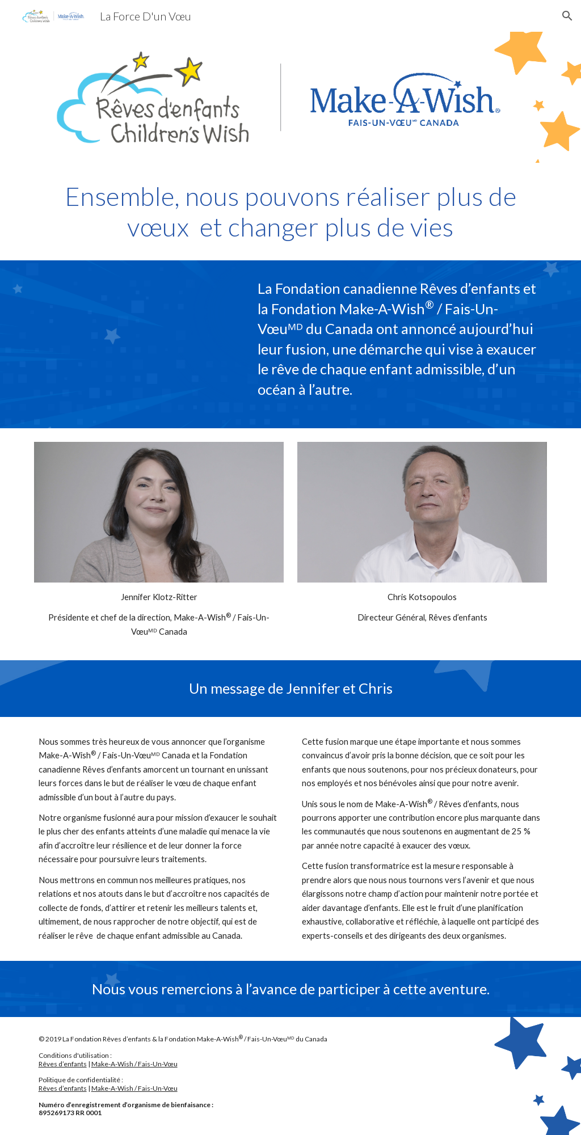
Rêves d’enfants (63, 1064)
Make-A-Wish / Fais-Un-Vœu (134, 1064)
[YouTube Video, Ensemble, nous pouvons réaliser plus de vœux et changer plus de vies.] (137, 344)
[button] (567, 15)
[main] (291, 211)
